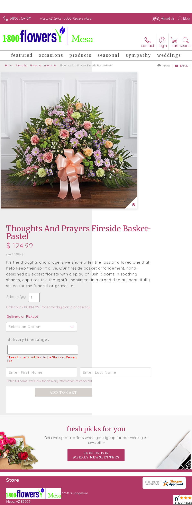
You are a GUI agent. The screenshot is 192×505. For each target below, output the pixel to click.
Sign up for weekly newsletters (96, 322)
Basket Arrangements (43, 65)
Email (181, 65)
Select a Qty (107, 156)
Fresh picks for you (96, 302)
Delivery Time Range (117, 198)
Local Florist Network (149, 495)
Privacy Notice (120, 495)
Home (8, 65)
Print (164, 65)
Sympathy (21, 65)
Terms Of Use (96, 495)
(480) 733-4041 (20, 18)
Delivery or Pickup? (114, 176)
